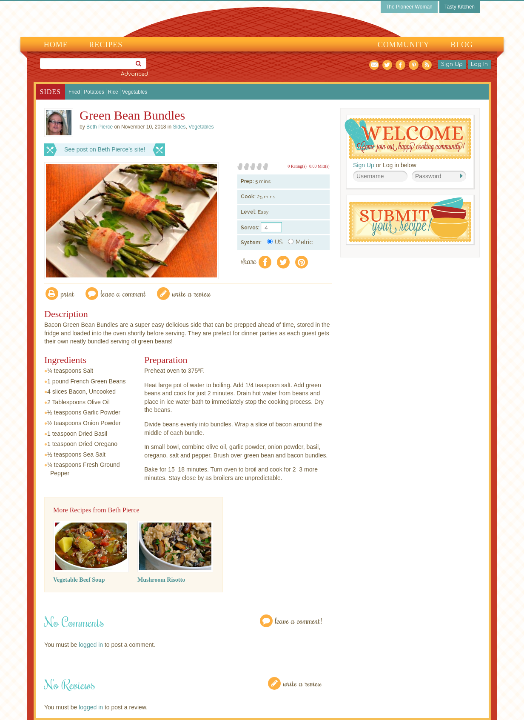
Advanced (134, 74)
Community (404, 44)
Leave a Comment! (298, 620)
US (274, 242)
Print (67, 293)
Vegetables (134, 92)
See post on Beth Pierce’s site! (104, 149)
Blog (461, 44)
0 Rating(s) (297, 166)
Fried (74, 92)
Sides (50, 91)
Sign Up (452, 64)
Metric (300, 242)
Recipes (105, 44)
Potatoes (94, 92)
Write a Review (302, 683)
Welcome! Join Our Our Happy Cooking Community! (408, 138)
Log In (479, 64)
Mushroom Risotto (161, 580)
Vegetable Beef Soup (79, 580)
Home (56, 44)
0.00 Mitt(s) (319, 166)
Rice (113, 92)
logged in (91, 644)
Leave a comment (123, 293)
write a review (191, 293)
